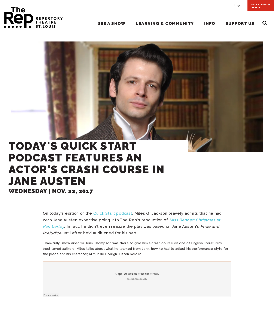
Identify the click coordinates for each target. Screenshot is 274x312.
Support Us (240, 23)
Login (237, 5)
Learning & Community (165, 23)
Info (209, 23)
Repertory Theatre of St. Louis (31, 15)
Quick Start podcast (112, 213)
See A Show (111, 23)
